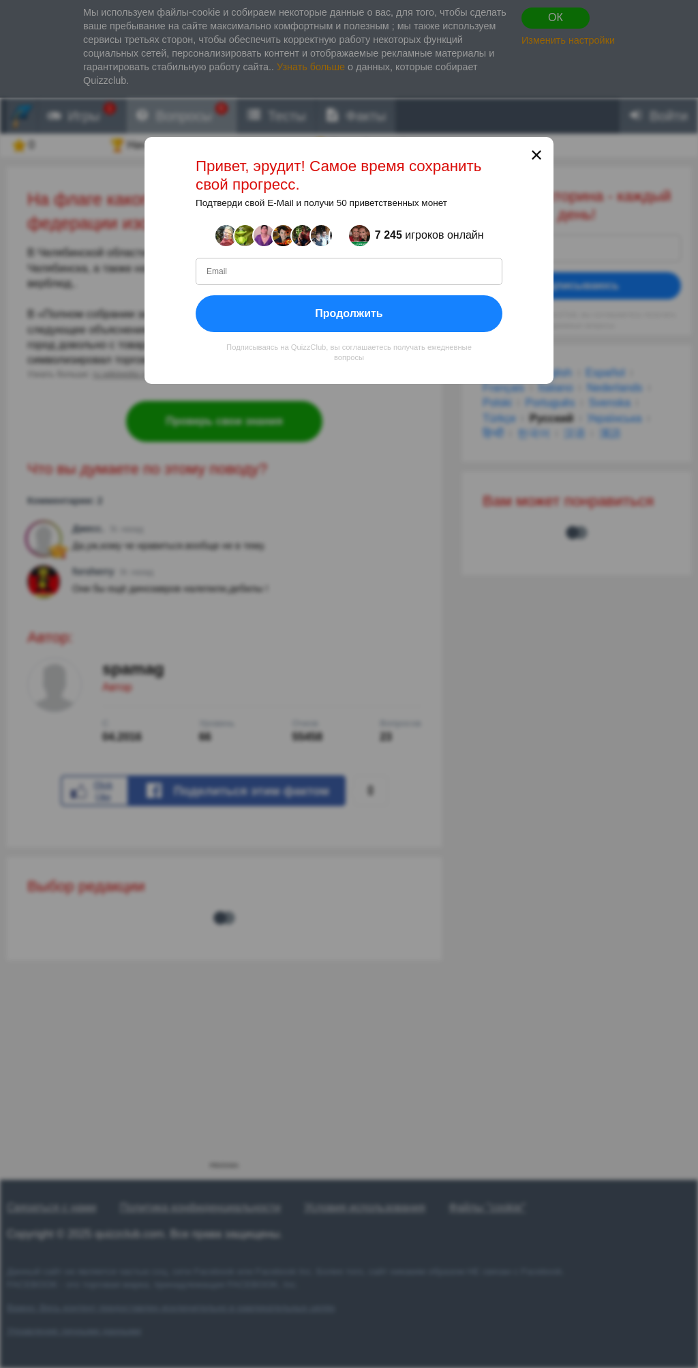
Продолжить (348, 312)
